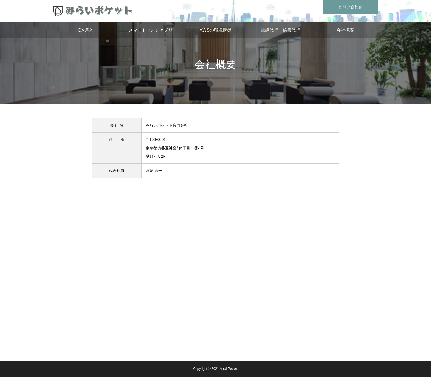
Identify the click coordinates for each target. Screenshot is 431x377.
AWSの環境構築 (215, 30)
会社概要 (345, 30)
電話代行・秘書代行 (280, 30)
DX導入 (85, 30)
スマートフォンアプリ (151, 30)
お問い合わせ (350, 7)
